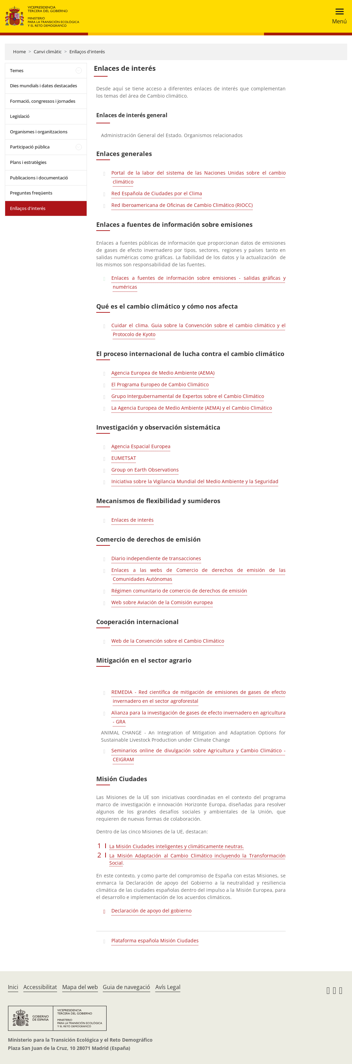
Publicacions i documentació (39, 178)
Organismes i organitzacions (38, 132)
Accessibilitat (40, 987)
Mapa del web (80, 987)
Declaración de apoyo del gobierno (151, 910)
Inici (13, 987)
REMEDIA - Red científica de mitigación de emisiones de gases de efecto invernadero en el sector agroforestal (198, 696)
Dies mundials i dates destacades (43, 85)
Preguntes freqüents (31, 193)
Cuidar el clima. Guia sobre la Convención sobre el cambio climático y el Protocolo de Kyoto (198, 329)
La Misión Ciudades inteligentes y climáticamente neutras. (176, 846)
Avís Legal (167, 987)
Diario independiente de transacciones (156, 558)
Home (19, 51)
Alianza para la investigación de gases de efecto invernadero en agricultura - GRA (198, 717)
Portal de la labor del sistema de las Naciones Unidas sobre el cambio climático (198, 177)
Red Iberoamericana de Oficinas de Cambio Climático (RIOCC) (182, 205)
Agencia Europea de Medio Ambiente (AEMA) (162, 372)
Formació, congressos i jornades (42, 101)
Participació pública (30, 147)
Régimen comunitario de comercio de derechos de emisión (179, 590)
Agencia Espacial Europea (140, 446)
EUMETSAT (123, 458)
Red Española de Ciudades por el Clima (156, 193)
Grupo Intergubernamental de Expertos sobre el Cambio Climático (187, 396)
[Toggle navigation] (337, 16)
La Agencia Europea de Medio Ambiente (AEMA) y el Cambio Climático (191, 407)
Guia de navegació (126, 987)
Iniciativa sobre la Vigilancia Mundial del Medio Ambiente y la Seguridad (194, 481)
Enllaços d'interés (87, 51)
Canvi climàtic (48, 51)
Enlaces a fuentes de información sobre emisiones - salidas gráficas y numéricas (198, 282)
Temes (16, 70)
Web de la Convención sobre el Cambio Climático (167, 641)
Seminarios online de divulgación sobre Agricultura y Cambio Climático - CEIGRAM (198, 755)
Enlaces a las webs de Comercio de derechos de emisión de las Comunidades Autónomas (198, 574)
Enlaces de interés (132, 520)
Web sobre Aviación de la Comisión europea (162, 602)
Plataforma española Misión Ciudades (155, 940)
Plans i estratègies (28, 162)
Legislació (20, 116)
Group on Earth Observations (145, 469)
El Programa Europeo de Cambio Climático (160, 384)
